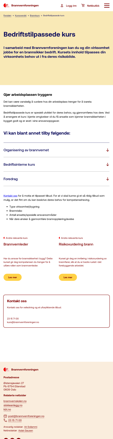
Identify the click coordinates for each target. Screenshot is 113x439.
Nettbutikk (90, 6)
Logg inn (68, 5)
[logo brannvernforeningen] (21, 5)
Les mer (12, 277)
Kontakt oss (10, 195)
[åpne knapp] (106, 6)
